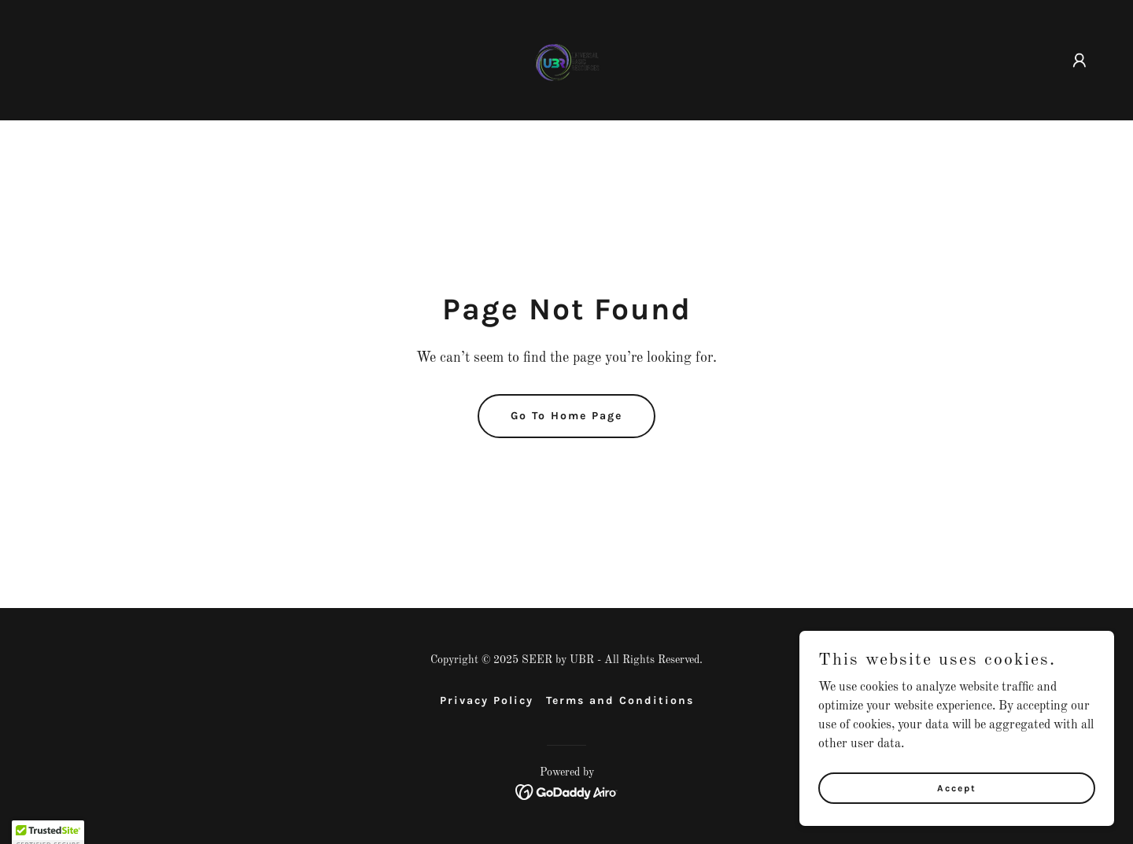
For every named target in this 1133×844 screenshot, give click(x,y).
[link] (567, 59)
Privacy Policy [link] (486, 700)
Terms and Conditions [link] (620, 700)
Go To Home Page (566, 415)
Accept (956, 819)
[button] (1079, 60)
